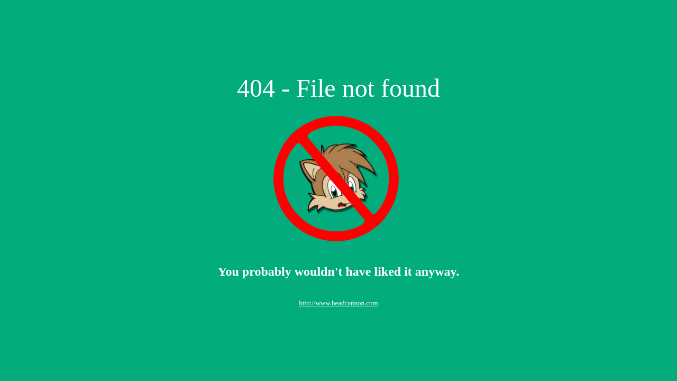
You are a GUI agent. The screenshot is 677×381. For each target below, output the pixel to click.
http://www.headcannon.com (338, 303)
